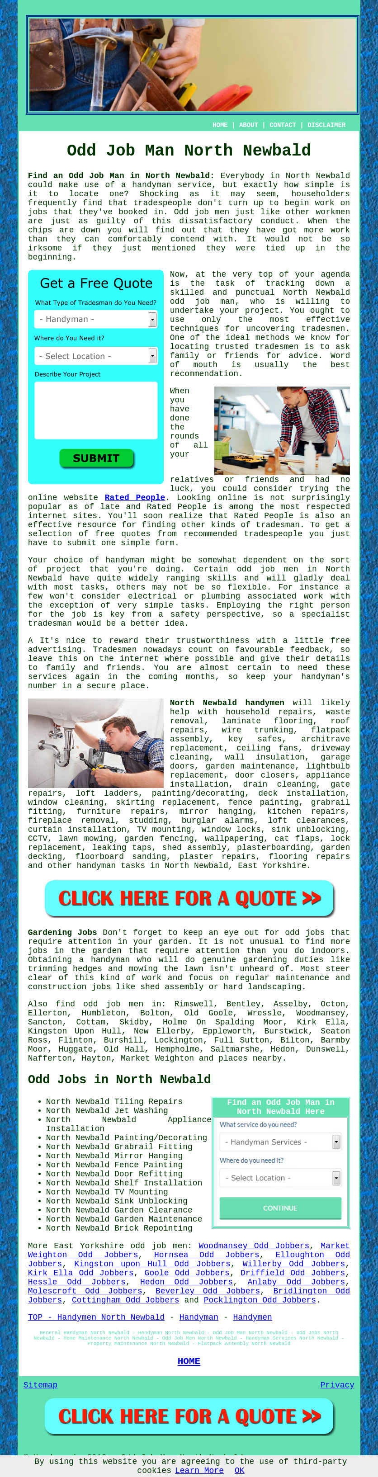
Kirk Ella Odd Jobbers (81, 1273)
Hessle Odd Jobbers (77, 1282)
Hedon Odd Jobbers (186, 1282)
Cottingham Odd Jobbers (126, 1300)
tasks (192, 605)
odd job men (158, 1245)
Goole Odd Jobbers (187, 1273)
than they (52, 239)
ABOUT (248, 125)
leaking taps (121, 847)
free (340, 640)
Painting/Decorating (160, 1137)
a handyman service (166, 184)
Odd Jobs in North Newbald (119, 1080)
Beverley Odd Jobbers (208, 1291)
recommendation (204, 373)
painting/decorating (198, 793)
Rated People (135, 497)
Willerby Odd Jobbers (294, 1264)
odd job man (202, 301)
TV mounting (164, 829)
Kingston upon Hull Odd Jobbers (152, 1264)
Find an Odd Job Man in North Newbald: (121, 175)
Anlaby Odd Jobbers (296, 1282)
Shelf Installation (158, 1183)
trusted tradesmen (257, 346)
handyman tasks (111, 865)
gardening (265, 959)
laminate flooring (267, 721)
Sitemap (41, 1385)
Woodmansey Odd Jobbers (254, 1245)
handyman (124, 560)
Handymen (252, 1317)
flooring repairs (309, 856)
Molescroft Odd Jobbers (85, 1291)
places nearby (250, 1058)
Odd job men (202, 212)
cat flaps (297, 838)
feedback (309, 649)
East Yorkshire (272, 865)
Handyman (199, 1317)
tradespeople (162, 203)
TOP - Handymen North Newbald (96, 1317)
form (165, 542)
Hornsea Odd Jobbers (207, 1255)
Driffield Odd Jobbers (293, 1273)
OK (240, 1470)
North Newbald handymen (227, 703)
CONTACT (282, 125)
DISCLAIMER (326, 125)
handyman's (325, 676)
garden (173, 941)
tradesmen (323, 328)
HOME (220, 125)
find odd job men (99, 1004)
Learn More (199, 1470)
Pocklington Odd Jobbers (260, 1300)
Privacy (338, 1385)
